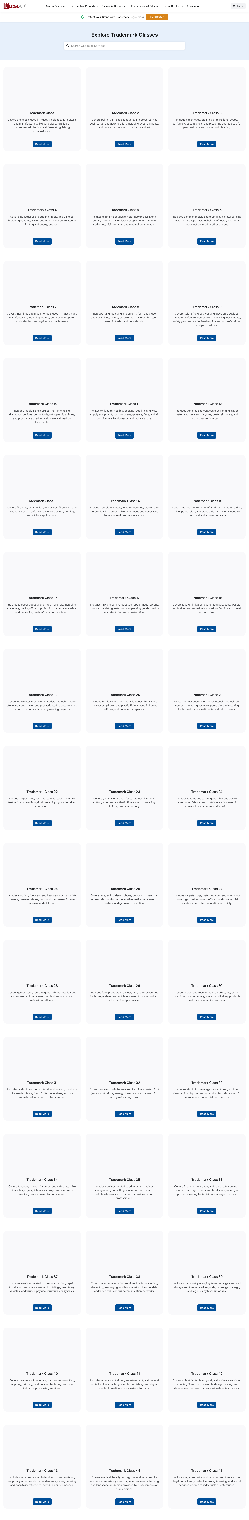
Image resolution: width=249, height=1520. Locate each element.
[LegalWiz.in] (14, 4)
